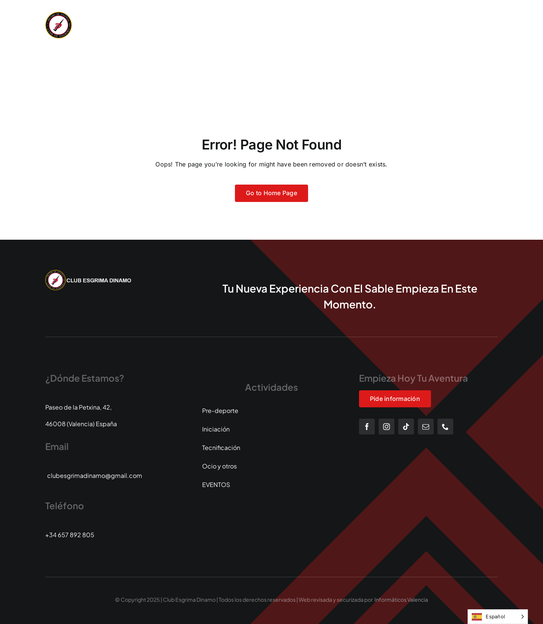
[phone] (445, 426)
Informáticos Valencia (401, 599)
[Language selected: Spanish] (498, 616)
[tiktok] (406, 426)
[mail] (426, 426)
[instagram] (386, 426)
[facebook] (367, 426)
